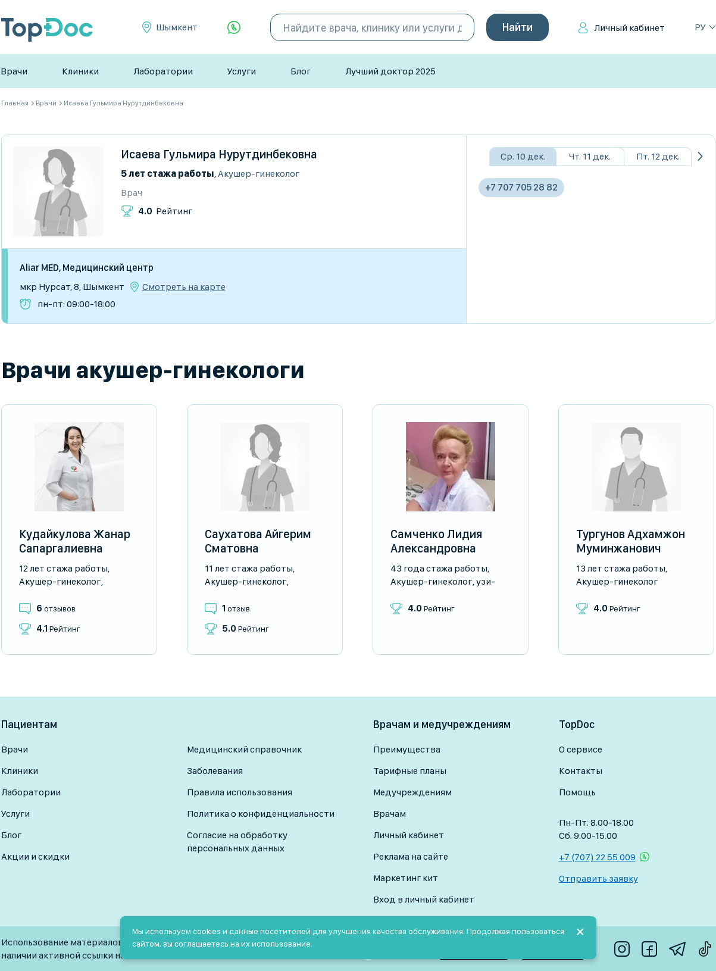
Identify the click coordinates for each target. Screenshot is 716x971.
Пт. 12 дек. (658, 156)
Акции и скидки (35, 856)
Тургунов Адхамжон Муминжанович (630, 541)
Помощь (577, 792)
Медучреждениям (412, 792)
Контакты (580, 770)
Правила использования (239, 792)
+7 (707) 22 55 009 (597, 857)
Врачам (389, 813)
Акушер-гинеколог (258, 173)
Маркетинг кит (405, 877)
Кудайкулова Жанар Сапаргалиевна (74, 541)
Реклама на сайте (410, 856)
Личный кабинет (629, 27)
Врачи (14, 71)
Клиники (80, 71)
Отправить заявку (598, 878)
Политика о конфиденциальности (260, 813)
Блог (300, 71)
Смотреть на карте (184, 287)
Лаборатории (163, 71)
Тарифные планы (409, 770)
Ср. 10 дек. (523, 156)
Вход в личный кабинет (423, 899)
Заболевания (215, 770)
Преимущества (406, 749)
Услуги (241, 71)
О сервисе (580, 749)
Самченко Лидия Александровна (436, 541)
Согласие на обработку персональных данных (237, 841)
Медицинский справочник (244, 749)
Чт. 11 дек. (590, 156)
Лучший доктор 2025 (390, 71)
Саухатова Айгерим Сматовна (258, 541)
